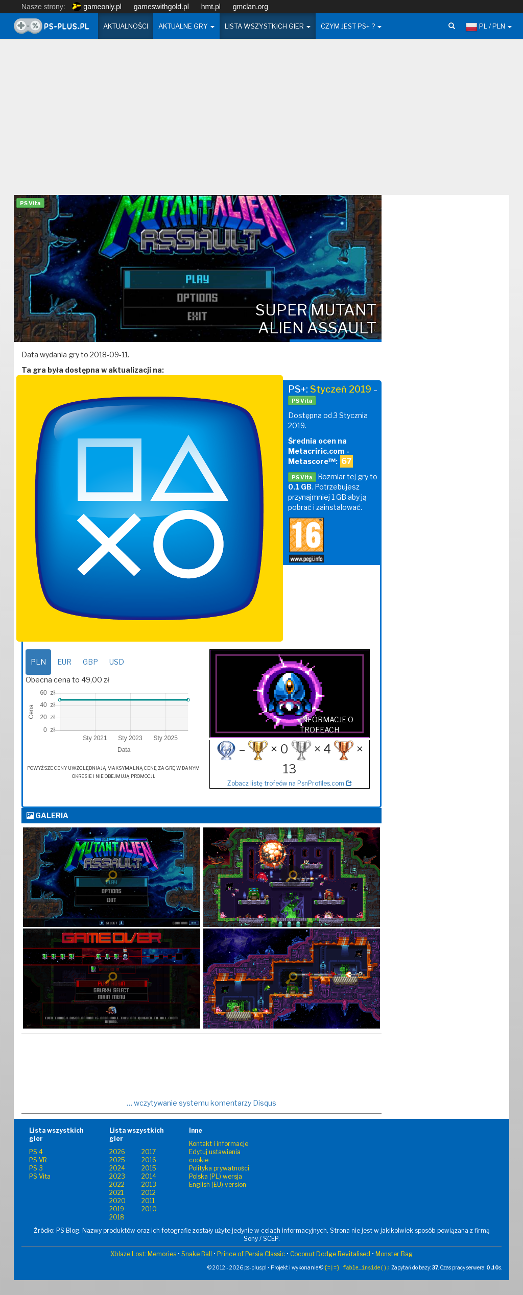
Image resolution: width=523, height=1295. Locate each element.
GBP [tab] (90, 661)
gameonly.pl (96, 6)
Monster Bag (394, 1254)
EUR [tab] (64, 661)
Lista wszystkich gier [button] (268, 26)
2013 (148, 1184)
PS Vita (40, 1176)
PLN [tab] (38, 661)
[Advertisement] (261, 121)
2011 (148, 1201)
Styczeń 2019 (340, 389)
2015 (148, 1168)
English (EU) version (217, 1184)
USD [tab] (116, 661)
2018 (117, 1217)
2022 (117, 1184)
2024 (117, 1168)
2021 (116, 1192)
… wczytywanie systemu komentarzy (201, 1102)
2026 (117, 1152)
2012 (148, 1192)
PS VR (38, 1160)
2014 (148, 1176)
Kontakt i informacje (218, 1143)
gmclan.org (250, 7)
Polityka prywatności (219, 1168)
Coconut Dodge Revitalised (330, 1254)
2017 (148, 1152)
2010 (149, 1209)
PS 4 (36, 1152)
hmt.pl (211, 7)
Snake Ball (196, 1254)
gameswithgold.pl (161, 7)
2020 (117, 1201)
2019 (116, 1209)
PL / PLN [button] (488, 27)
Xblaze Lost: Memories (143, 1254)
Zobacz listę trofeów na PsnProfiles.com (289, 783)
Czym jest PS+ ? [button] (351, 26)
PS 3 (36, 1168)
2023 (117, 1176)
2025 (117, 1160)
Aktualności (125, 26)
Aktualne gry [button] (186, 26)
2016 (148, 1160)
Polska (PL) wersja (215, 1176)
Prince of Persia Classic (251, 1254)
